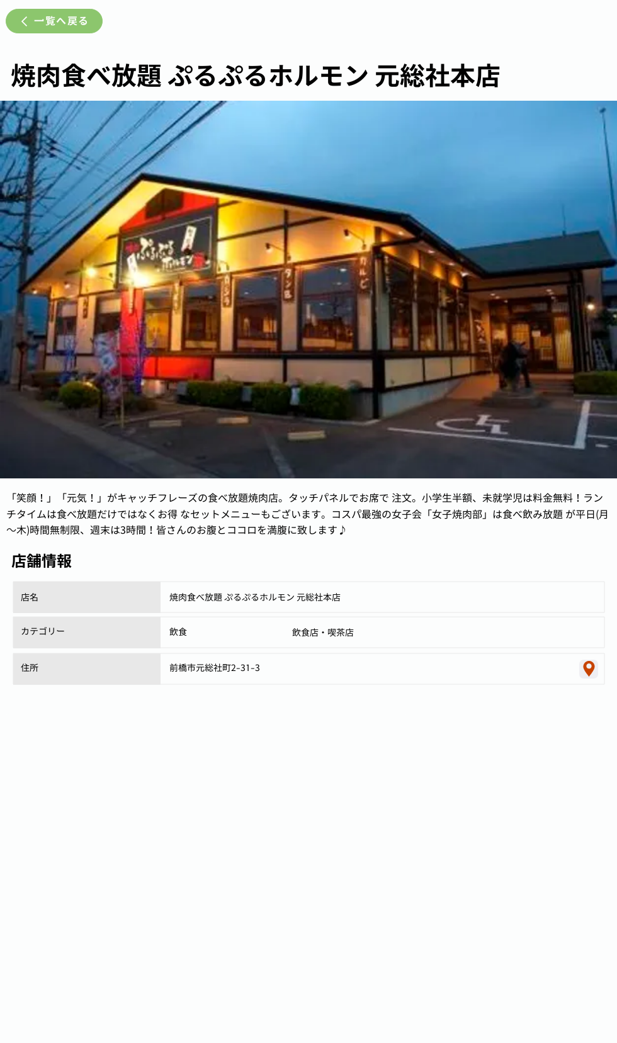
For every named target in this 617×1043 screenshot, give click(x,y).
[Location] (588, 669)
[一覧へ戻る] (54, 21)
